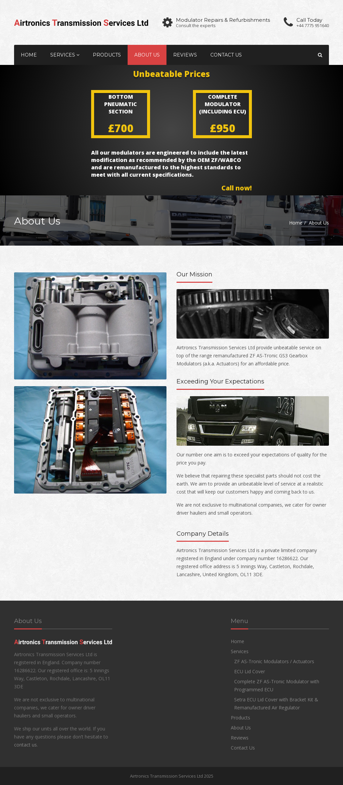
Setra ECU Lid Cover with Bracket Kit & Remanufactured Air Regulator (276, 703)
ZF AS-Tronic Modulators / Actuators (274, 661)
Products (107, 55)
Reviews (185, 55)
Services (64, 55)
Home (29, 55)
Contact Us (226, 55)
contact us (25, 745)
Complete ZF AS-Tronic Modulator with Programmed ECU (276, 685)
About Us (147, 55)
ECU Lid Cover (249, 671)
